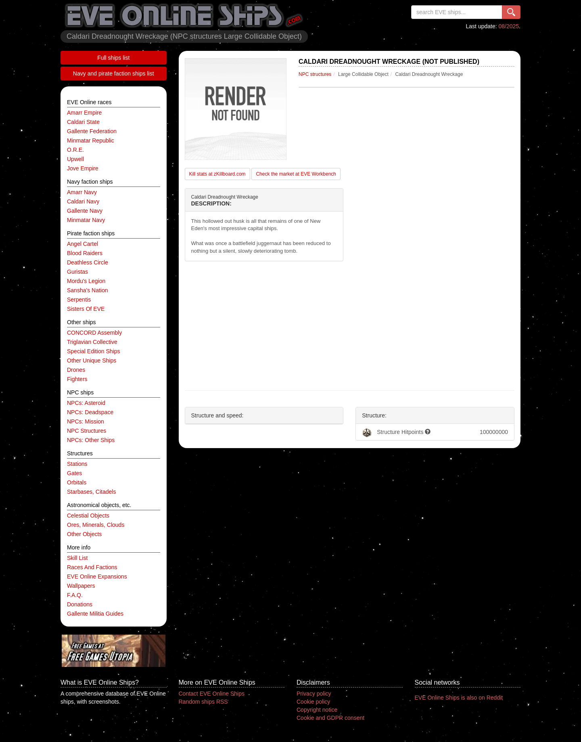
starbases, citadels (91, 491)
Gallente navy (84, 211)
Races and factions (92, 567)
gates (74, 473)
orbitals (76, 482)
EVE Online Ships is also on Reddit (459, 697)
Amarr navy (82, 192)
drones (76, 370)
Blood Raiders (84, 253)
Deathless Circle (87, 262)
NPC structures (86, 431)
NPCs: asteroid (86, 403)
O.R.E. (75, 150)
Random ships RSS (203, 701)
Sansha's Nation (87, 290)
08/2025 (509, 26)
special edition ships (93, 351)
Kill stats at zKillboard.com (217, 174)
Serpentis (79, 299)
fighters (77, 379)
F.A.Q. (75, 595)
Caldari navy (83, 201)
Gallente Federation (92, 131)
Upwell (75, 159)
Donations (79, 604)
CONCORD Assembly (94, 332)
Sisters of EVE (85, 309)
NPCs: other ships (91, 440)
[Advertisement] (350, 325)
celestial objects (88, 515)
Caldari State (83, 122)
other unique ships (91, 360)
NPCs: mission (85, 421)
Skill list (77, 558)
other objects (84, 534)
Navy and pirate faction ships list (113, 73)
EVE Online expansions (97, 576)
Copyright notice (317, 709)
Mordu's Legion (86, 281)
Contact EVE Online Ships (212, 693)
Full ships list (113, 57)
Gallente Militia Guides (95, 613)
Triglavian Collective (92, 342)
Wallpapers (81, 586)
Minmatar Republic (90, 140)
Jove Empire (82, 168)
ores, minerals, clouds (95, 525)
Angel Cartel (82, 244)
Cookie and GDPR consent (330, 718)
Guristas (77, 271)
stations (77, 464)
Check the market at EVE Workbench (296, 174)
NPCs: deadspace (90, 412)
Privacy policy (314, 693)
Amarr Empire (84, 112)
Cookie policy (313, 701)
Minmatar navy (86, 220)
